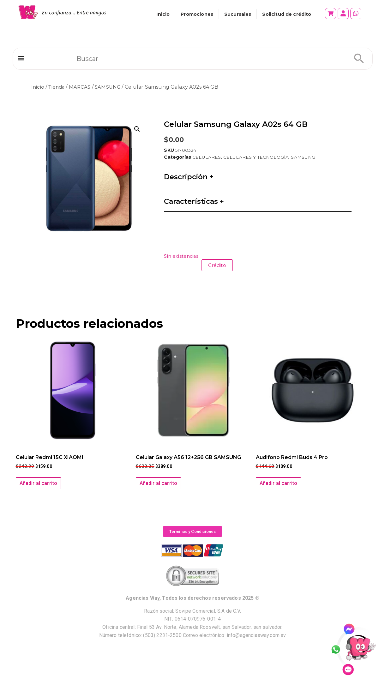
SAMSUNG (110, 87)
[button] (21, 59)
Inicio (163, 14)
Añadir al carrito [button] (38, 483)
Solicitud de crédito (286, 14)
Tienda (57, 87)
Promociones (197, 14)
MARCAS (82, 87)
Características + (194, 201)
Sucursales (237, 14)
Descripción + (189, 177)
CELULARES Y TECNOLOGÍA (256, 157)
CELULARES (206, 157)
